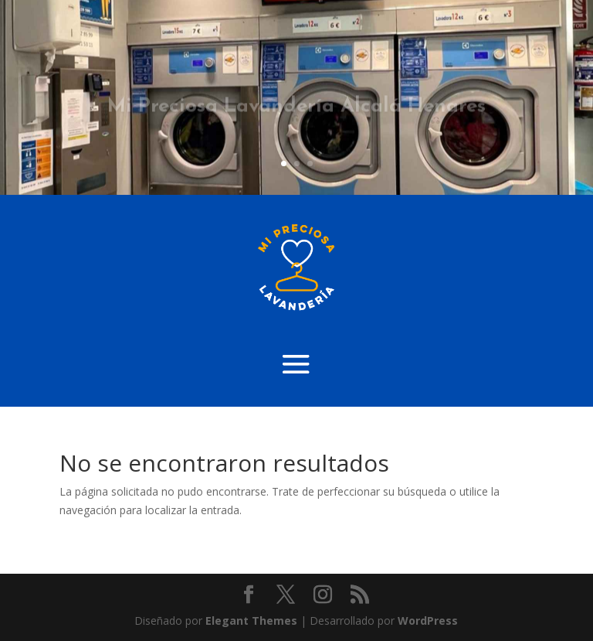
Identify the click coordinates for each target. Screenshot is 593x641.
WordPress (428, 620)
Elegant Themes (251, 620)
